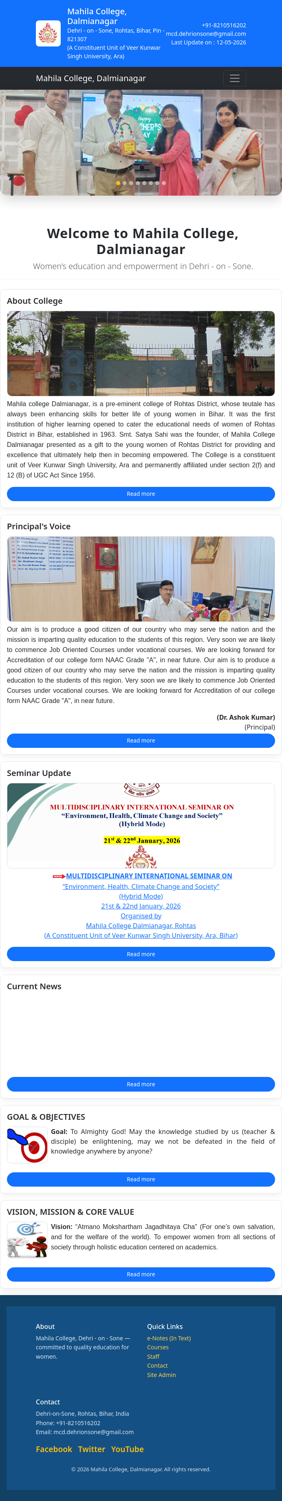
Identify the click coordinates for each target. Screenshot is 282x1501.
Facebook (54, 1449)
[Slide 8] (164, 183)
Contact (157, 1365)
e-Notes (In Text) (169, 1338)
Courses (158, 1347)
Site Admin (161, 1375)
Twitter (92, 1449)
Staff (153, 1356)
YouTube (127, 1449)
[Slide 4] (138, 183)
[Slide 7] (157, 183)
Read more (141, 493)
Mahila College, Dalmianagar (91, 78)
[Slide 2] (125, 183)
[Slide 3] (131, 183)
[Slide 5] (144, 183)
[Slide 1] (118, 183)
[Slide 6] (151, 183)
